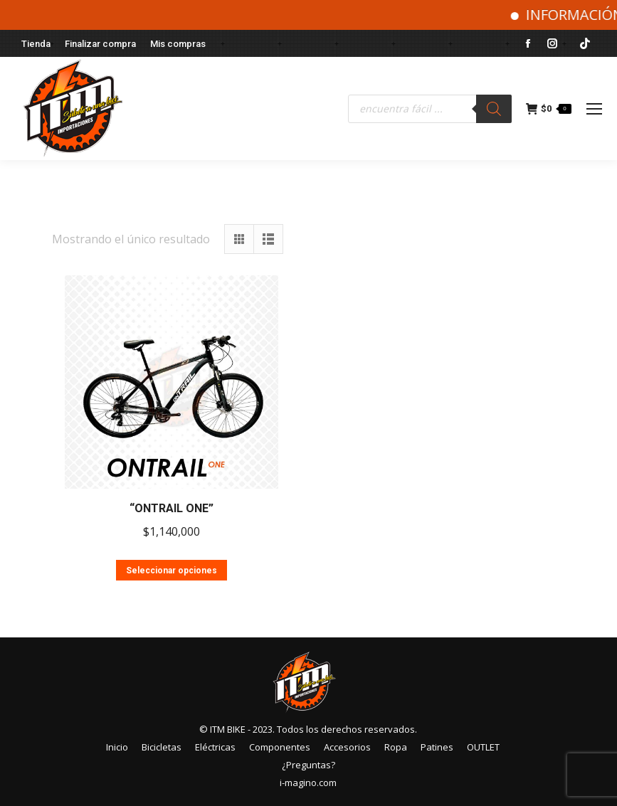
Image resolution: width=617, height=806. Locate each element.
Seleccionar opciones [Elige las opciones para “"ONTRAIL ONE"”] (171, 571)
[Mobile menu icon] (594, 108)
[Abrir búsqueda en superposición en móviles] (430, 109)
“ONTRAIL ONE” (171, 508)
